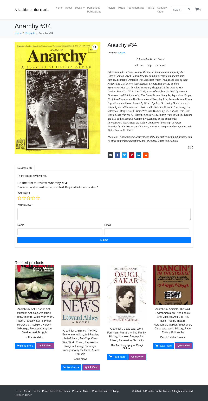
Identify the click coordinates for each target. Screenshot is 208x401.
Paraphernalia (135, 7)
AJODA (121, 52)
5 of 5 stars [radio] (38, 198)
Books (79, 7)
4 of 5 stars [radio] (33, 198)
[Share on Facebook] (117, 155)
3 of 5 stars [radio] (29, 198)
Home (59, 7)
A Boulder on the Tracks (32, 10)
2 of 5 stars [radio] (24, 198)
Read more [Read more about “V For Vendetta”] (26, 345)
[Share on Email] (110, 155)
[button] (95, 47)
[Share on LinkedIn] (138, 155)
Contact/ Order (162, 9)
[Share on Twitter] (124, 155)
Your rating (23, 192)
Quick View (45, 345)
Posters (111, 7)
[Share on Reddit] (146, 155)
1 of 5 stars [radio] (19, 198)
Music (121, 7)
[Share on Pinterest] (131, 155)
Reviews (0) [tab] (24, 168)
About (68, 7)
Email (107, 225)
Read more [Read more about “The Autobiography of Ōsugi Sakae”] (119, 356)
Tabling (150, 7)
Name (20, 225)
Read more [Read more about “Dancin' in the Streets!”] (165, 345)
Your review (25, 205)
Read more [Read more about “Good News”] (72, 367)
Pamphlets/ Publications (94, 9)
